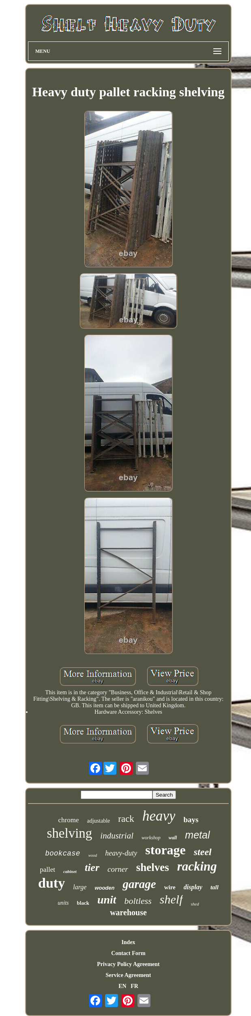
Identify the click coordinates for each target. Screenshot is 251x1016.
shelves (152, 867)
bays (190, 819)
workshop (151, 838)
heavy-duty (121, 853)
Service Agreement (128, 975)
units (63, 903)
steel (203, 852)
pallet (47, 869)
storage (165, 850)
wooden (104, 888)
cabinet (70, 871)
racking (197, 866)
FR (134, 986)
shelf (171, 899)
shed (195, 903)
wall (173, 838)
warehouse (128, 912)
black (83, 903)
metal (197, 835)
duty (51, 882)
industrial (116, 836)
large (79, 887)
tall (214, 887)
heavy (159, 816)
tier (92, 867)
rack (126, 819)
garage (139, 883)
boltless (138, 901)
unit (106, 899)
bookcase (62, 853)
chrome (68, 820)
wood (92, 855)
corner (117, 869)
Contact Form (128, 953)
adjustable (98, 821)
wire (170, 887)
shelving (69, 833)
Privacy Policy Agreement (128, 964)
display (193, 887)
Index (128, 942)
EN (122, 986)
